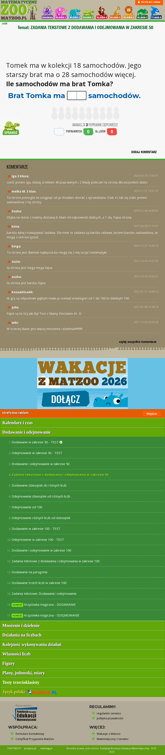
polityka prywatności (110, 718)
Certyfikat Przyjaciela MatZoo (34, 739)
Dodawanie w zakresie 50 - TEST (37, 442)
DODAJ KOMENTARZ (144, 152)
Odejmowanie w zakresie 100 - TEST (38, 539)
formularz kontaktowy (29, 734)
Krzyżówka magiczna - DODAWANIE (44, 604)
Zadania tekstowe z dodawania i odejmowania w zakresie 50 (60, 474)
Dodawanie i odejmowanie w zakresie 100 (41, 550)
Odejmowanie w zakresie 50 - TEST (37, 453)
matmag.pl (46, 748)
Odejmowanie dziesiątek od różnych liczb (41, 496)
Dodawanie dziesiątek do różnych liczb (39, 485)
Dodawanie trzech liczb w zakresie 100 (39, 583)
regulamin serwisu (109, 713)
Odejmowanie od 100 (27, 507)
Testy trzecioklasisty (20, 682)
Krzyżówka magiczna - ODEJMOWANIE (45, 615)
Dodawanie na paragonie (29, 572)
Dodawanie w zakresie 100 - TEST (36, 528)
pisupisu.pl (30, 748)
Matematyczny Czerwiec (112, 739)
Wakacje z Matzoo (109, 734)
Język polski (29, 691)
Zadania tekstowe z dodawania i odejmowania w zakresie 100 (55, 561)
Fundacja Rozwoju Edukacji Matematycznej (124, 748)
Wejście (152, 414)
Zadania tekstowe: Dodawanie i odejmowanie (44, 593)
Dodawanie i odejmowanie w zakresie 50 (40, 464)
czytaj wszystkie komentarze (137, 342)
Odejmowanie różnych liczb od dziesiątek (41, 518)
